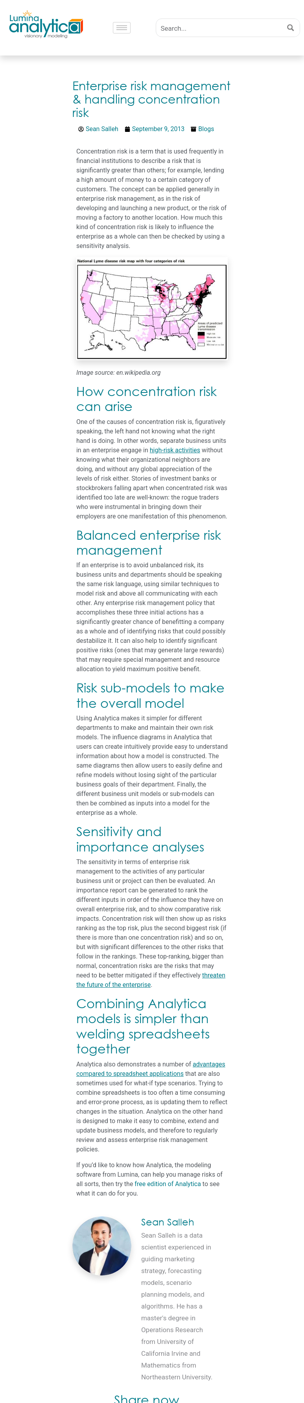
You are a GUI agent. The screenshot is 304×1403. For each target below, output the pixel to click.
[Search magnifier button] (291, 28)
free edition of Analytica (167, 1184)
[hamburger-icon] (122, 27)
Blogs (206, 129)
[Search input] (219, 28)
